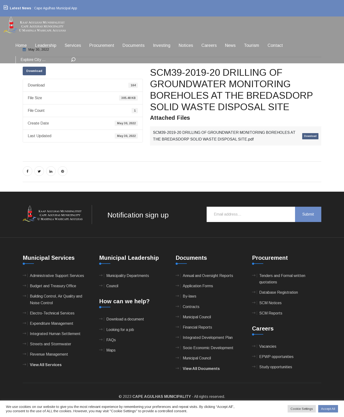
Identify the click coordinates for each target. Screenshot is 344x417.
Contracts (191, 307)
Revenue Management (49, 354)
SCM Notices (270, 303)
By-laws (189, 296)
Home (21, 45)
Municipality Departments (127, 276)
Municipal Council (197, 317)
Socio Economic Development (208, 348)
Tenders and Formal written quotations (282, 279)
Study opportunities (275, 367)
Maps (111, 350)
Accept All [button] (328, 409)
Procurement (101, 45)
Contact (275, 45)
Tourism (251, 45)
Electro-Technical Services (52, 313)
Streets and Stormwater (50, 344)
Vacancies (267, 346)
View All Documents (201, 369)
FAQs (111, 340)
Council (112, 286)
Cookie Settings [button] (301, 409)
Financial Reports (197, 327)
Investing (161, 45)
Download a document (125, 319)
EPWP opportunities (276, 357)
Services (73, 45)
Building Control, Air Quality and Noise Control (56, 299)
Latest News (20, 8)
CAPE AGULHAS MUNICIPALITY (161, 397)
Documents (134, 45)
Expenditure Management (51, 323)
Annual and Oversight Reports (208, 276)
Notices (186, 45)
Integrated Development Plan (208, 338)
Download (34, 71)
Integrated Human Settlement (55, 334)
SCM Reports (270, 313)
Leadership (45, 45)
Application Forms (198, 286)
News (230, 45)
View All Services (46, 365)
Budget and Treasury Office (53, 286)
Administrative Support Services (57, 276)
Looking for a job (120, 330)
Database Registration (278, 292)
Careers (209, 45)
